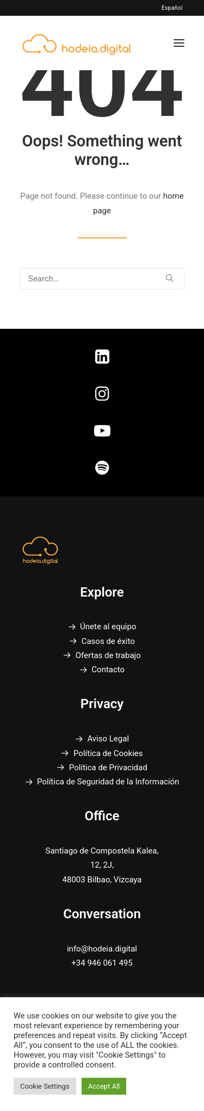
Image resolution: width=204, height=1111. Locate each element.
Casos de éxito (108, 641)
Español (172, 8)
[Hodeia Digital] (77, 42)
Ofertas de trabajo (108, 655)
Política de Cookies (108, 753)
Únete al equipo (108, 626)
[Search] (102, 279)
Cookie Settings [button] (45, 1086)
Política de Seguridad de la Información (108, 782)
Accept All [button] (104, 1086)
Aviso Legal (108, 739)
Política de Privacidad (108, 767)
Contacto (108, 669)
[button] (179, 43)
